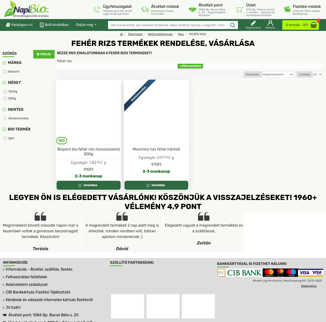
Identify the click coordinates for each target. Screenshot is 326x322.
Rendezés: (244, 74)
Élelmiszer (135, 34)
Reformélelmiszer (160, 34)
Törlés (45, 54)
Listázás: (305, 74)
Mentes (16, 109)
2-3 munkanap (88, 176)
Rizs (181, 34)
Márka (15, 62)
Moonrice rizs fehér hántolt (156, 149)
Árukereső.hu (309, 285)
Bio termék (19, 129)
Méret (14, 82)
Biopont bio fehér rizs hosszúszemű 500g (88, 151)
